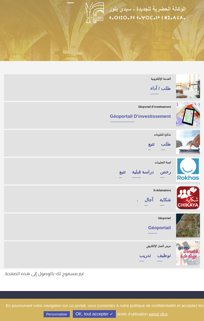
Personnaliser (56, 314)
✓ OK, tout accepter (94, 314)
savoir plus (158, 314)
